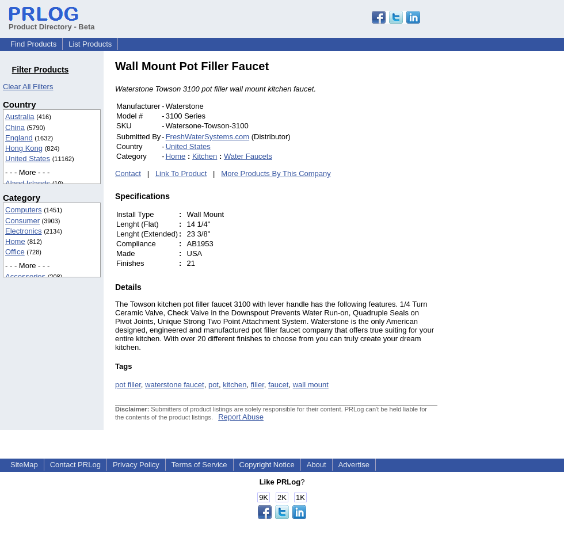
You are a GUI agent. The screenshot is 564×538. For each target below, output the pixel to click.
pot (213, 384)
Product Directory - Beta (52, 22)
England (19, 137)
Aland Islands (27, 183)
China (15, 127)
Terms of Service (199, 464)
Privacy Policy (136, 464)
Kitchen (204, 156)
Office (15, 251)
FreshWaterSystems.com (207, 136)
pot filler (128, 384)
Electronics (23, 231)
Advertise (353, 464)
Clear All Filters (28, 86)
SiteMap (24, 464)
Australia (20, 116)
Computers (23, 209)
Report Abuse (241, 417)
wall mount (311, 384)
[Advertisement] (515, 232)
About (316, 464)
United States (27, 158)
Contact (128, 173)
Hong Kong (24, 148)
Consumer (22, 220)
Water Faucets (248, 156)
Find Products (33, 44)
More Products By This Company (276, 173)
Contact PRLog (75, 464)
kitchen (234, 384)
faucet (278, 384)
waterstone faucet (174, 384)
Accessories (25, 276)
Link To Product (181, 173)
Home (15, 241)
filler (257, 384)
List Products (90, 44)
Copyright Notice (267, 464)
